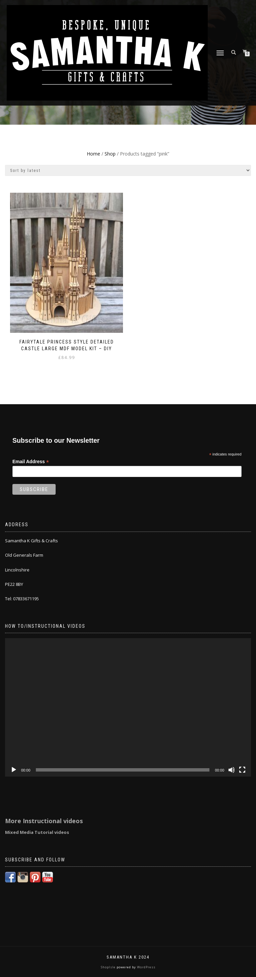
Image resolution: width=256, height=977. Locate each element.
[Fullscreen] (242, 770)
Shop (110, 153)
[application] (128, 707)
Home (93, 153)
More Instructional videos (44, 821)
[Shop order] (128, 170)
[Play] (13, 770)
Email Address (30, 462)
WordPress (145, 967)
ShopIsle (109, 967)
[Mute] (231, 770)
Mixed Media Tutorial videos (37, 832)
